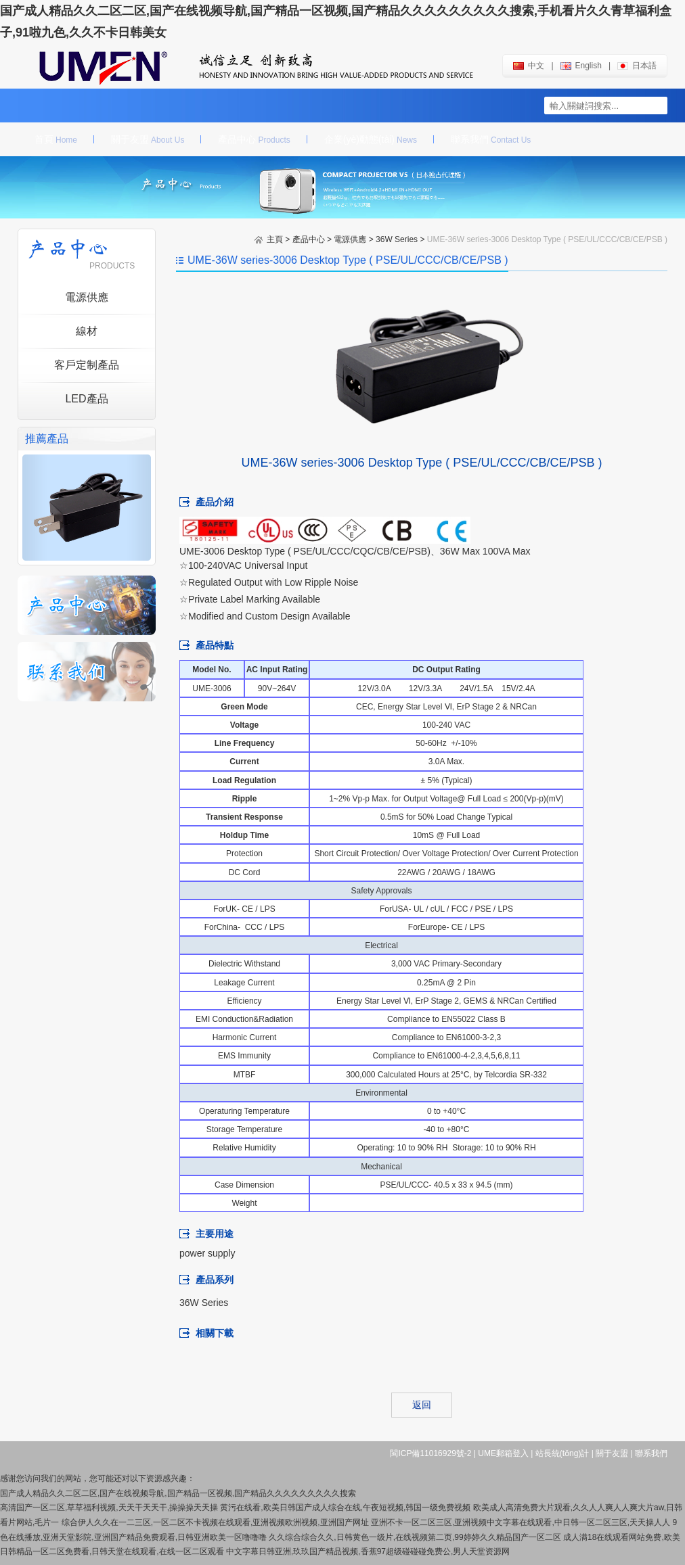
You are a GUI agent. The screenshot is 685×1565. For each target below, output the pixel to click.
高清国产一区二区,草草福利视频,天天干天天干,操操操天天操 (109, 1507)
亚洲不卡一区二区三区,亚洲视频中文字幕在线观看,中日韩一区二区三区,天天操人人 (520, 1522)
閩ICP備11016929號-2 (430, 1453)
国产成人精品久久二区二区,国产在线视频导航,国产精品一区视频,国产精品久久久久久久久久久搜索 (178, 1493)
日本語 (637, 65)
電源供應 (350, 239)
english (581, 65)
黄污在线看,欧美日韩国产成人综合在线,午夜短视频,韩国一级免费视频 (345, 1507)
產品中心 (254, 139)
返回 (421, 1404)
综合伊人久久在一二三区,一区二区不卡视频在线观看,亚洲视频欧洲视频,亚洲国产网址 (215, 1522)
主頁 (275, 239)
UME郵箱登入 (503, 1453)
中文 (528, 65)
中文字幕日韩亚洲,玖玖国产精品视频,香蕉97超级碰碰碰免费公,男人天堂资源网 (368, 1551)
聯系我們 (491, 139)
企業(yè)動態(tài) (370, 139)
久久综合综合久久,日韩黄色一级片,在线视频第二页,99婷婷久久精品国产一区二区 (414, 1537)
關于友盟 (147, 139)
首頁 (56, 139)
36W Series (397, 239)
